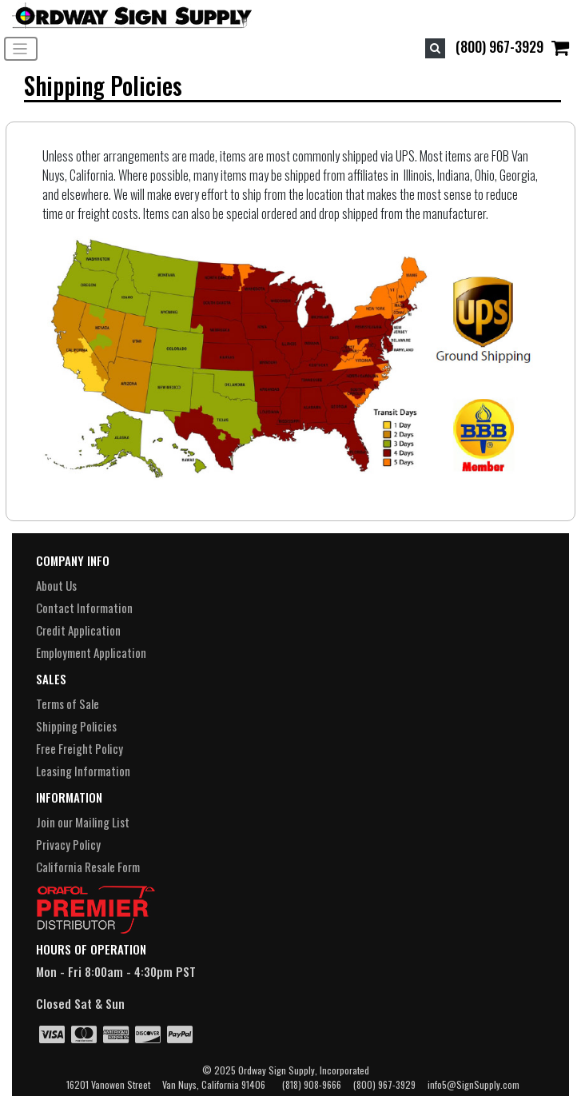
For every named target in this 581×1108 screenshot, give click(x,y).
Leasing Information (83, 770)
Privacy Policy (68, 844)
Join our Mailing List (82, 822)
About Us (56, 585)
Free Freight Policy (79, 748)
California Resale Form (88, 866)
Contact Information (84, 607)
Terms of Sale (67, 703)
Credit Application (78, 630)
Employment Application (91, 652)
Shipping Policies (76, 726)
